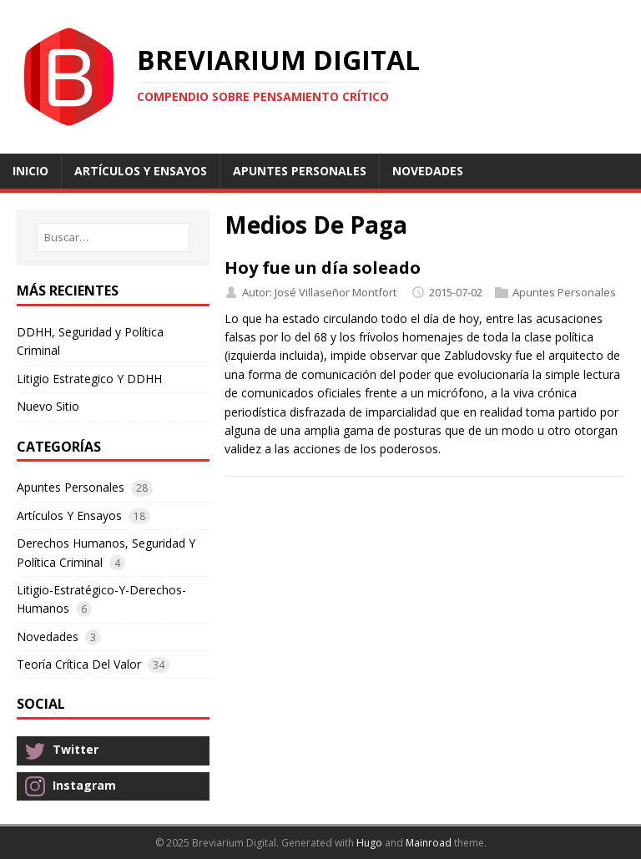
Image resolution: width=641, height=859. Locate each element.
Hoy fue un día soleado (323, 267)
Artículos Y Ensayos (69, 515)
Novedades (47, 636)
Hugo (369, 843)
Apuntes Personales (564, 292)
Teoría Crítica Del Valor (79, 664)
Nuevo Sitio (48, 406)
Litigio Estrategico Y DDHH (89, 379)
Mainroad (429, 843)
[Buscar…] (113, 237)
